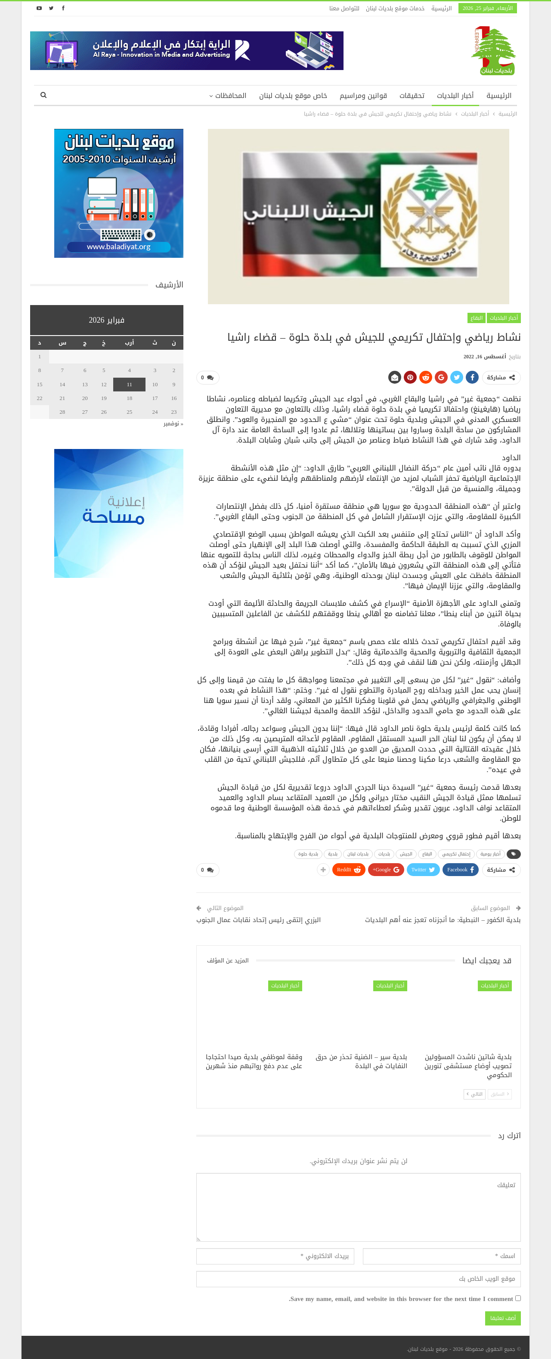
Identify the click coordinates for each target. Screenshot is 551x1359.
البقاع (477, 318)
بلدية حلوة (308, 852)
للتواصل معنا (344, 8)
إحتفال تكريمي (456, 852)
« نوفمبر (174, 423)
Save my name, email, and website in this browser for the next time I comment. (401, 1295)
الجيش (406, 852)
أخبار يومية (490, 852)
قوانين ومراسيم (363, 95)
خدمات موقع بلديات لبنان (395, 8)
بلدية (332, 852)
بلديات (384, 852)
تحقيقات (411, 95)
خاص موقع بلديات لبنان (293, 95)
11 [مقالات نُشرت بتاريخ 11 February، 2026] (129, 384)
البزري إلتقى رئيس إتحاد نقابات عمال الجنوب (258, 916)
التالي (475, 1090)
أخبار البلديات (455, 95)
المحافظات (231, 95)
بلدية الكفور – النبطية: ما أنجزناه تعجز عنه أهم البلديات (443, 916)
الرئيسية (441, 8)
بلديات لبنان (357, 852)
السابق (500, 1090)
